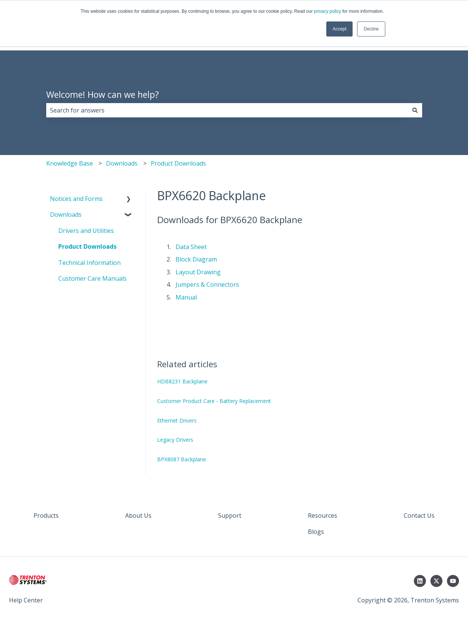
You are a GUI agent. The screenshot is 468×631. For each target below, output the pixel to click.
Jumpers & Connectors (207, 284)
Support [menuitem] (229, 515)
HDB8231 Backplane (182, 381)
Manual (186, 297)
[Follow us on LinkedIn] (420, 581)
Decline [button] (371, 29)
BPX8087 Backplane (181, 459)
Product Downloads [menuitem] (87, 246)
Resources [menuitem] (322, 515)
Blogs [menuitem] (316, 532)
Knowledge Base (69, 163)
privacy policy (327, 11)
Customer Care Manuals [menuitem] (92, 278)
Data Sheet (191, 247)
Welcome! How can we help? (102, 94)
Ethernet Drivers (177, 420)
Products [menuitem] (46, 515)
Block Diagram (196, 259)
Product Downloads (178, 163)
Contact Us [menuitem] (419, 515)
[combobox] (227, 110)
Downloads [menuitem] (66, 214)
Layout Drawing (198, 272)
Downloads (122, 163)
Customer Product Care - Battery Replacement (214, 400)
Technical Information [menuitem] (89, 262)
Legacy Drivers (175, 439)
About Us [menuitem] (138, 515)
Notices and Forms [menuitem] (76, 199)
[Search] (415, 110)
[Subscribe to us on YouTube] (453, 581)
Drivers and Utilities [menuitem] (86, 231)
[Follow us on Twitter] (436, 581)
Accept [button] (340, 29)
